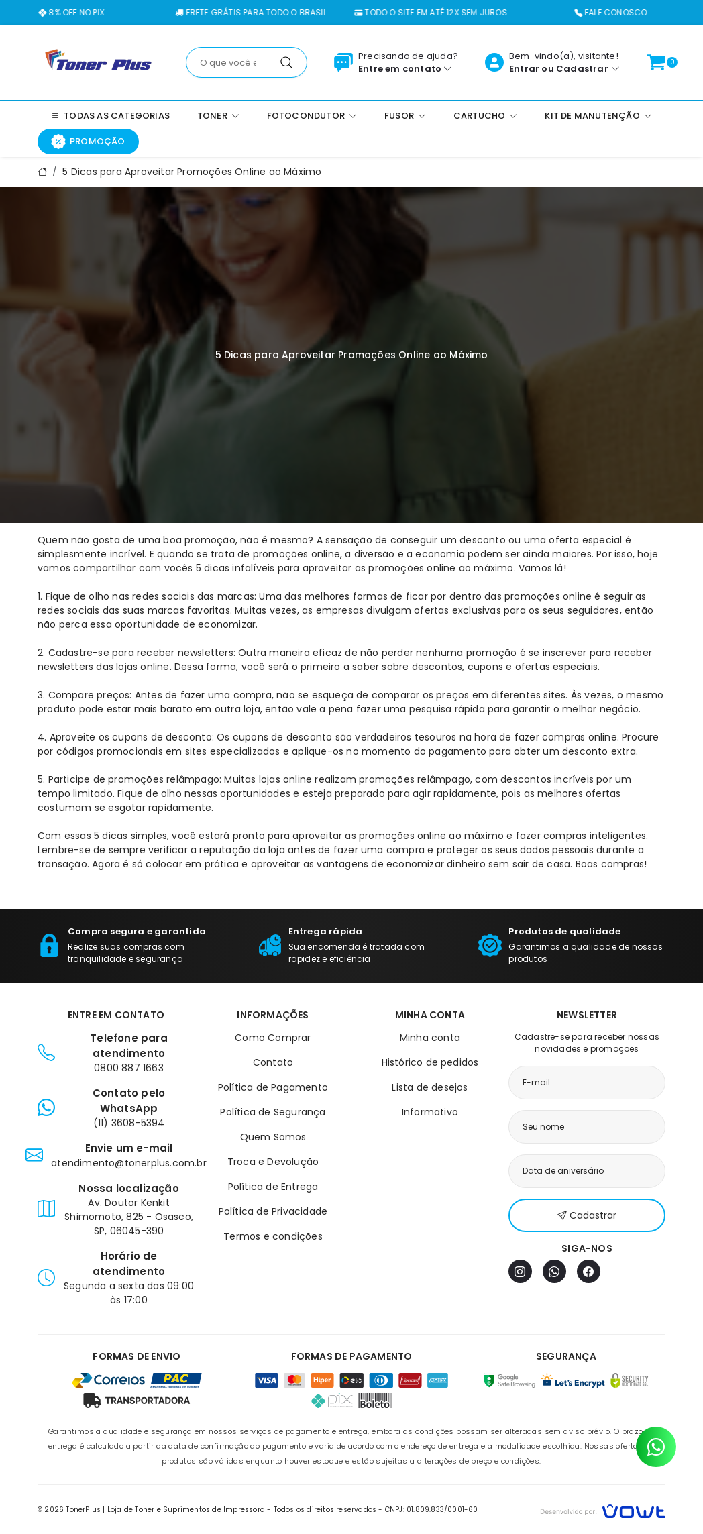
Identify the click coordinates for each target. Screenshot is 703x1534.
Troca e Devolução (273, 1161)
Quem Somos (273, 1137)
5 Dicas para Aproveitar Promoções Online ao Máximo (191, 171)
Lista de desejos (430, 1087)
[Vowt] (602, 1509)
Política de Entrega (273, 1186)
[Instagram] (520, 1271)
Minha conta (430, 1037)
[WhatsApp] (554, 1271)
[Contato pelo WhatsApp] (656, 1447)
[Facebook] (588, 1271)
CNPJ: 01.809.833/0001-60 (431, 1509)
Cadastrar (582, 68)
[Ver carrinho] (656, 62)
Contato (273, 1062)
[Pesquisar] (286, 62)
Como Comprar (273, 1037)
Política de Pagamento (273, 1087)
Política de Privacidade (273, 1211)
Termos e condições (273, 1236)
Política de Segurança (272, 1112)
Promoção (88, 141)
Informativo (430, 1112)
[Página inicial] (98, 61)
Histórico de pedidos (430, 1062)
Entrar (524, 68)
